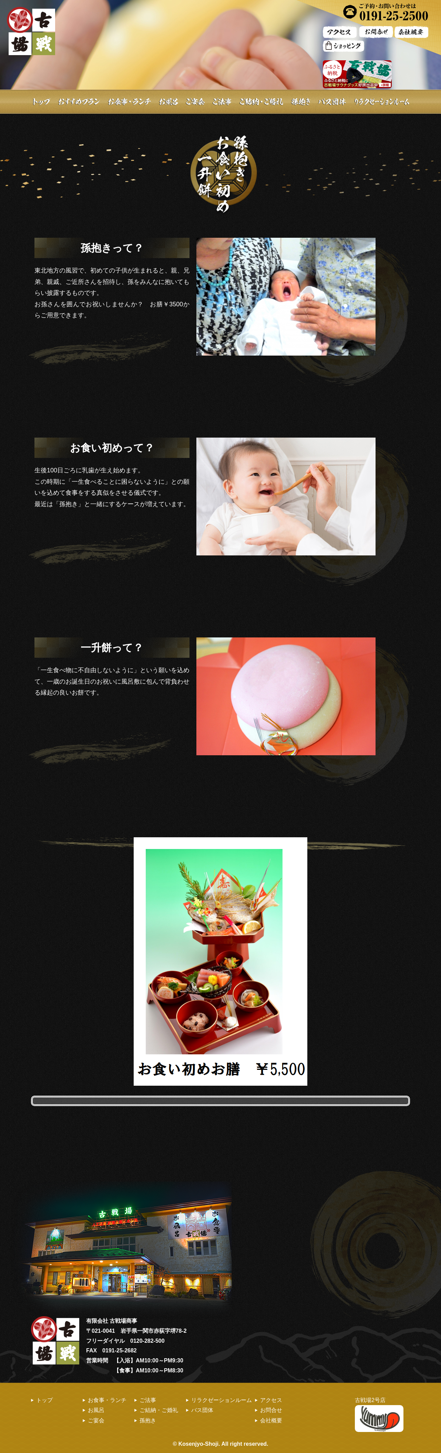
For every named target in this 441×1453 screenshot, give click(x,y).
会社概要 (271, 1420)
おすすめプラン (79, 102)
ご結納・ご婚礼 (261, 102)
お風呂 (169, 102)
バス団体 (202, 1410)
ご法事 (221, 102)
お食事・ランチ (130, 102)
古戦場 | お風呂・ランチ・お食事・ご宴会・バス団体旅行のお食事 (31, 31)
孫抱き (148, 1420)
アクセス (271, 1400)
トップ (40, 102)
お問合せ (271, 1410)
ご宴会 (195, 102)
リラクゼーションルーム (221, 1400)
